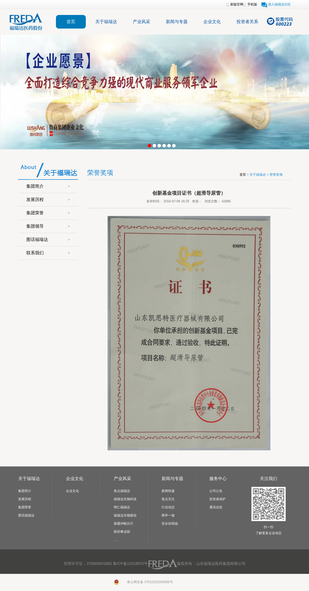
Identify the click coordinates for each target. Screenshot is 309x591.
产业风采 (141, 21)
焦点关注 (168, 499)
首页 (71, 21)
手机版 (252, 4)
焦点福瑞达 (122, 491)
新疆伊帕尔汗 (123, 523)
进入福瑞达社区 (279, 4)
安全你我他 (170, 523)
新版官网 (236, 4)
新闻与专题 (177, 21)
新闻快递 (168, 491)
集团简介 (35, 186)
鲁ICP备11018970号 (130, 563)
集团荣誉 (35, 213)
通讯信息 (215, 507)
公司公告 (215, 491)
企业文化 (212, 21)
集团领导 (35, 226)
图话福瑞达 (37, 239)
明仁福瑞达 (122, 507)
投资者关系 (247, 21)
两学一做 (168, 515)
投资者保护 (217, 499)
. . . (116, 540)
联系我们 (35, 252)
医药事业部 (122, 532)
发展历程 (35, 199)
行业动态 (168, 507)
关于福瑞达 (106, 21)
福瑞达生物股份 (125, 515)
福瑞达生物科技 (125, 499)
